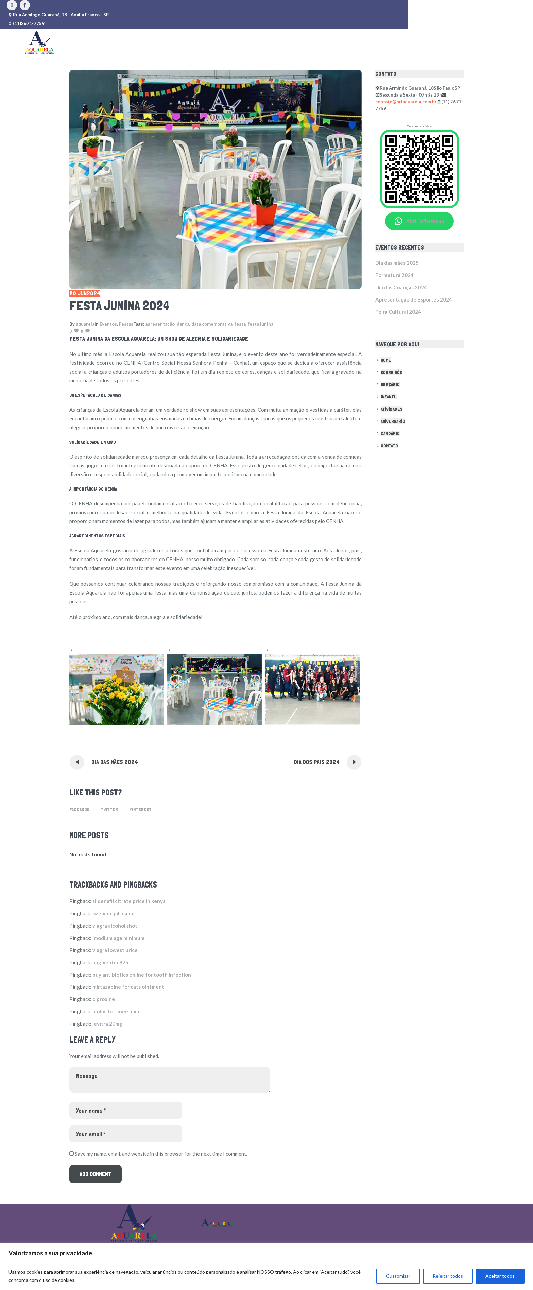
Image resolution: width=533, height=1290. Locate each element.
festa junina (260, 324)
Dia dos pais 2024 (317, 762)
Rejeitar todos (448, 1276)
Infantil (389, 396)
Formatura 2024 (394, 275)
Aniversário (393, 421)
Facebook (79, 809)
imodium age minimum (118, 938)
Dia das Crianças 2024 (401, 287)
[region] (266, 1266)
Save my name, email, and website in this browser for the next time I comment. (161, 1154)
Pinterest (140, 809)
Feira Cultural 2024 (398, 312)
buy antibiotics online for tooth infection (141, 974)
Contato (389, 445)
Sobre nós (391, 372)
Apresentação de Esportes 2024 (413, 299)
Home (386, 360)
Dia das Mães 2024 (114, 762)
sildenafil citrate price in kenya (129, 901)
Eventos (108, 324)
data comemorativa (212, 324)
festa (240, 324)
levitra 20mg (107, 1023)
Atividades (391, 409)
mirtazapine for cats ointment (128, 987)
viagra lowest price (115, 950)
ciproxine (103, 999)
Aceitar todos (500, 1276)
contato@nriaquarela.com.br (406, 101)
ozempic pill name (113, 913)
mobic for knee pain (115, 1011)
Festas (126, 324)
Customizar (398, 1276)
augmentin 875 (110, 962)
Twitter (109, 809)
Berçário (390, 384)
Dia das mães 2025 (397, 263)
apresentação (160, 324)
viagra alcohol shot (114, 926)
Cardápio (390, 433)
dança (183, 324)
